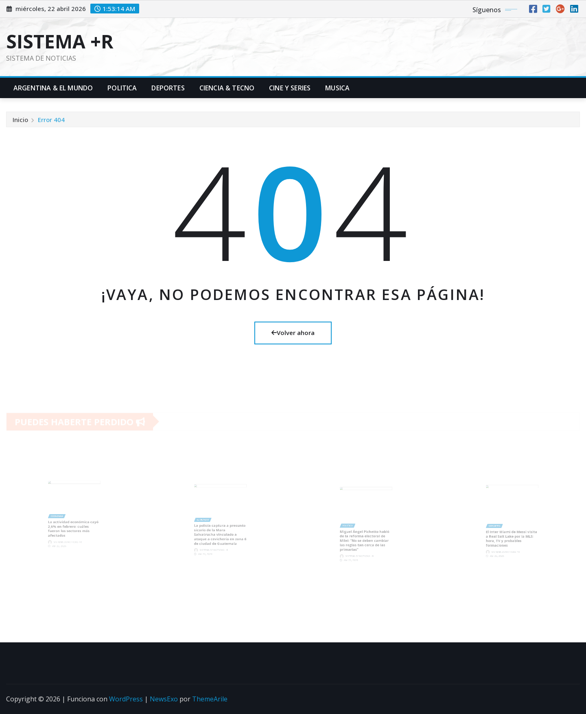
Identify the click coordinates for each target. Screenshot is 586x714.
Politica (122, 87)
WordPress (126, 698)
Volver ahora (293, 333)
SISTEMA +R (60, 41)
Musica (337, 87)
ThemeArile (209, 698)
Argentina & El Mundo (53, 87)
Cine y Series (289, 87)
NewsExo (164, 698)
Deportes (167, 87)
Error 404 (51, 121)
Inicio (20, 121)
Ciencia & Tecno (226, 87)
